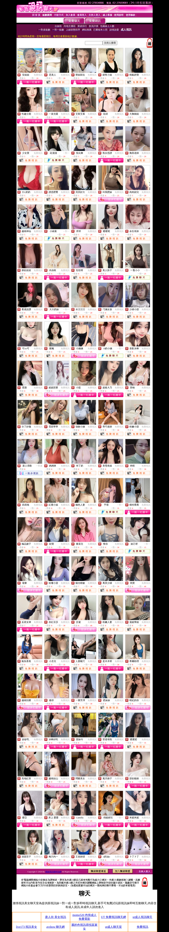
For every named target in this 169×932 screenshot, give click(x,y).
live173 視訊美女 (26, 926)
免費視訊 (38, 75)
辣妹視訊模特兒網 (53, 872)
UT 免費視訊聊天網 (113, 917)
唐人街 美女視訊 (55, 917)
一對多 (39, 466)
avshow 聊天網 (55, 926)
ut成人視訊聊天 (142, 917)
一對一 (66, 153)
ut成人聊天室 (113, 926)
